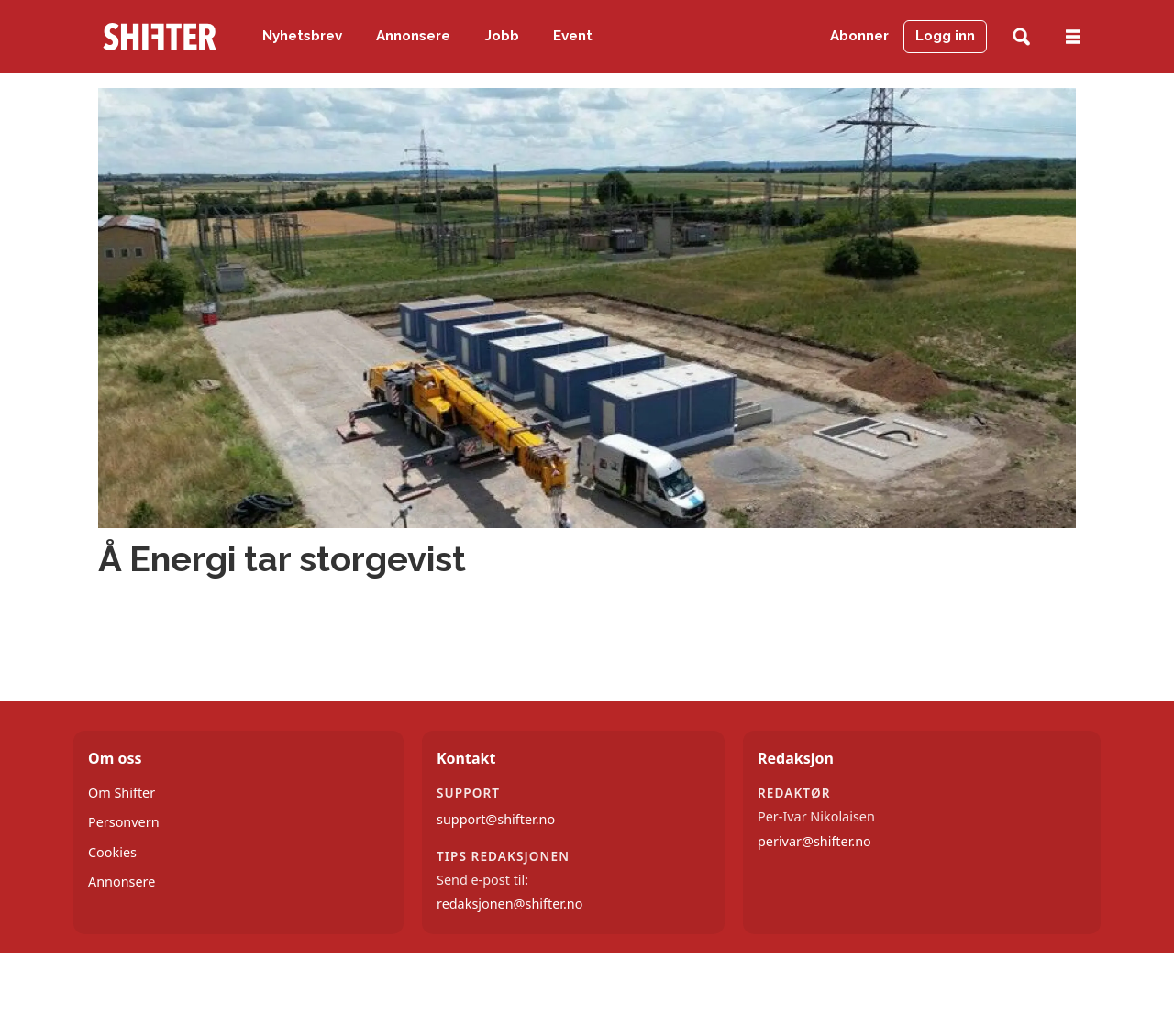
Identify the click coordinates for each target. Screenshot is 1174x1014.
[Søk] (1021, 37)
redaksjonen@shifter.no (509, 903)
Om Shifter (121, 792)
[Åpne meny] (1073, 37)
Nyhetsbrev (302, 36)
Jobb (502, 36)
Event (573, 36)
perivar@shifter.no (814, 841)
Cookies (112, 852)
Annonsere (413, 36)
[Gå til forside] (159, 36)
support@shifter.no (496, 819)
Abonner (859, 36)
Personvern (124, 822)
